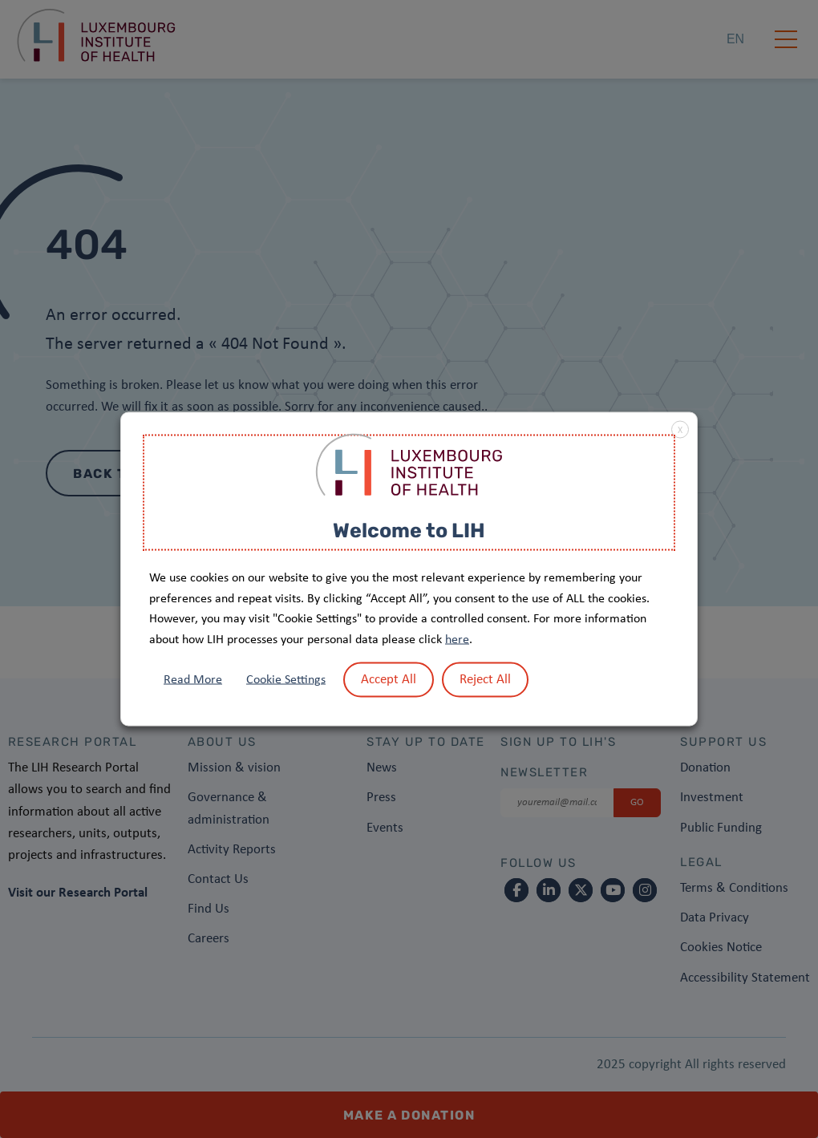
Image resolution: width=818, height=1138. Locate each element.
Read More (193, 680)
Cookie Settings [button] (286, 680)
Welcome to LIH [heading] (409, 529)
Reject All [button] (485, 679)
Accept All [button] (388, 679)
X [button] (680, 430)
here (457, 639)
